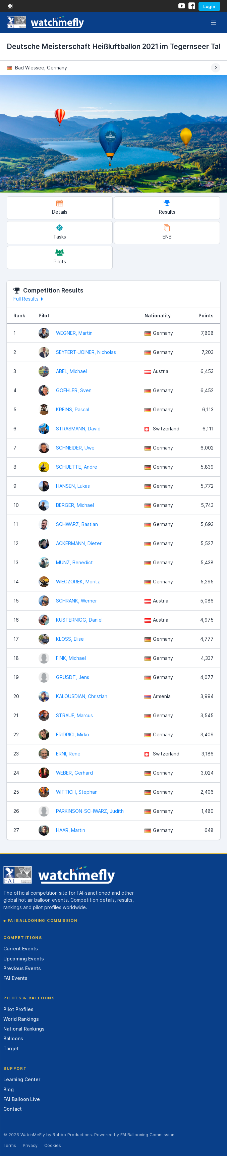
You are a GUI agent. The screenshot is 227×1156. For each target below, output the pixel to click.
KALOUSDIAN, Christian (81, 696)
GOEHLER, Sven (74, 390)
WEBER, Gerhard (74, 773)
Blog (8, 1089)
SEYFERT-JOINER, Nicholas (86, 352)
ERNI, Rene (68, 753)
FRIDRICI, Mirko (72, 734)
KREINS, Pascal (72, 409)
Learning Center (21, 1079)
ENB (167, 232)
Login (209, 6)
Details (59, 207)
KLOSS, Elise (70, 639)
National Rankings (24, 1029)
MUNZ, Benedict (74, 562)
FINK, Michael (71, 658)
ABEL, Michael (71, 371)
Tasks (59, 232)
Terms (9, 1145)
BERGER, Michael (75, 505)
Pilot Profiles (18, 1009)
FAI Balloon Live (21, 1099)
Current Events (20, 948)
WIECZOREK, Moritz (78, 581)
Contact (12, 1109)
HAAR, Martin (70, 830)
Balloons (13, 1038)
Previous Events (22, 968)
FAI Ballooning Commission (42, 920)
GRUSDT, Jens (72, 677)
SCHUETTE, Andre (76, 467)
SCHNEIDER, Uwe (75, 448)
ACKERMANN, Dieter (79, 543)
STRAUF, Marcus (74, 715)
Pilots (60, 256)
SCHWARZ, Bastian (77, 524)
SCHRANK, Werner (76, 600)
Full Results (29, 299)
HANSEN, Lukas (73, 486)
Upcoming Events (23, 958)
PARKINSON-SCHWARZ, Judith (90, 811)
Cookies (52, 1145)
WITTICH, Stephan (77, 792)
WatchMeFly (32, 1134)
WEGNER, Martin (74, 333)
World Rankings (21, 1019)
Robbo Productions (72, 1134)
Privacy (30, 1145)
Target (11, 1048)
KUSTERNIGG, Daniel (79, 620)
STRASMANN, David (78, 428)
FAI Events (15, 978)
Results (167, 207)
